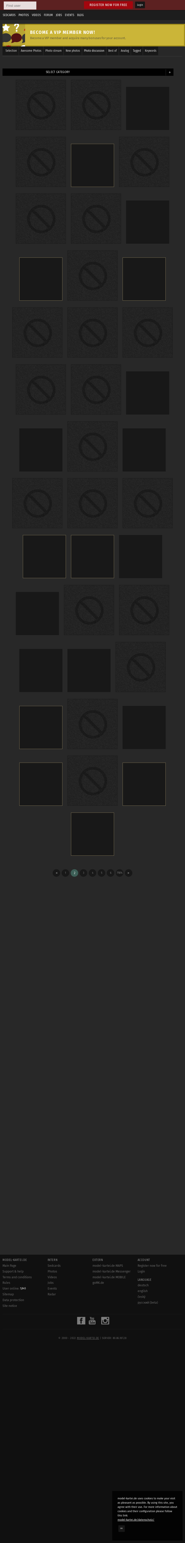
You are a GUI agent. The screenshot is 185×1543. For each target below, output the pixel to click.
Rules (6, 1283)
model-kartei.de (88, 1338)
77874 (119, 873)
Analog (125, 50)
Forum (48, 15)
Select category (58, 72)
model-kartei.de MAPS (107, 1265)
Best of (112, 50)
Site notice (10, 1306)
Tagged (137, 50)
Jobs (59, 15)
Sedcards (9, 15)
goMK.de (98, 1283)
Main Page (9, 1265)
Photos (24, 15)
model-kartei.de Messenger (111, 1271)
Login (140, 5)
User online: (14, 1288)
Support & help (13, 1271)
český (141, 1297)
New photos (73, 50)
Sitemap (8, 1294)
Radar (52, 1294)
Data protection (13, 1300)
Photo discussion (94, 50)
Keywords (150, 50)
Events (69, 15)
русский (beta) (148, 1302)
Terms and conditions (17, 1277)
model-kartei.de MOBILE (109, 1277)
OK (121, 1528)
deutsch (143, 1285)
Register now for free (108, 5)
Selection (11, 50)
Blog (80, 15)
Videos (36, 15)
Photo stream (53, 50)
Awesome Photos (31, 50)
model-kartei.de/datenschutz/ (136, 1519)
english (143, 1291)
